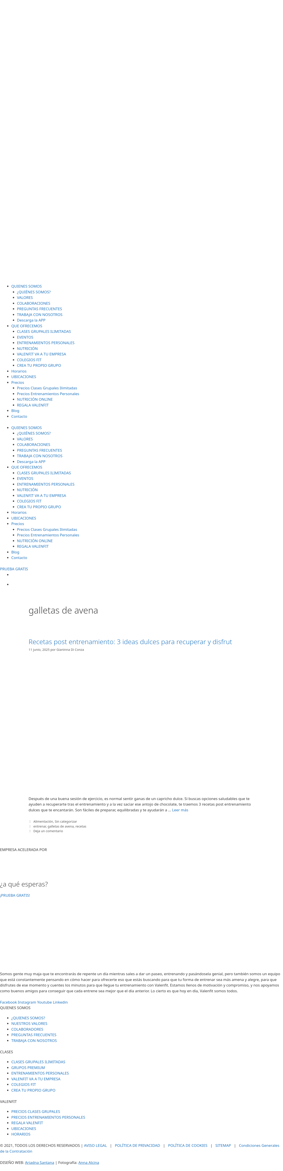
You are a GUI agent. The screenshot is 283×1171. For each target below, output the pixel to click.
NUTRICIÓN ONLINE (35, 399)
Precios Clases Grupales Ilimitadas (47, 387)
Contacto (19, 416)
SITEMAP (223, 1145)
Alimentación (43, 821)
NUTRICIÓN (27, 348)
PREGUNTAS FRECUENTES (39, 308)
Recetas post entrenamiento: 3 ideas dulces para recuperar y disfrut (130, 641)
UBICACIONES (23, 376)
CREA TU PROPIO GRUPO (39, 365)
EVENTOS (25, 337)
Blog (15, 410)
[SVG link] (141, 141)
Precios (17, 382)
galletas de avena (61, 826)
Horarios (19, 371)
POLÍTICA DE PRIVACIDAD (137, 1145)
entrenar (39, 826)
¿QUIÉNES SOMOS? (34, 291)
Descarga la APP (31, 320)
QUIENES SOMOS (26, 286)
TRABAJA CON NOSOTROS (40, 314)
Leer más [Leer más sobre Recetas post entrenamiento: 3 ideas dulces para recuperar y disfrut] (180, 809)
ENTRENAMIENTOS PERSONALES (46, 342)
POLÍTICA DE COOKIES (187, 1145)
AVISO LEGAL (95, 1145)
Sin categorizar (66, 821)
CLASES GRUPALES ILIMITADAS (44, 331)
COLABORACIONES (33, 303)
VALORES (25, 297)
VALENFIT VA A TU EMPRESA (41, 354)
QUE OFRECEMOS (26, 325)
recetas (81, 826)
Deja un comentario (48, 831)
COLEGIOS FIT (29, 359)
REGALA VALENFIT (33, 405)
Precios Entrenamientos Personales (48, 393)
